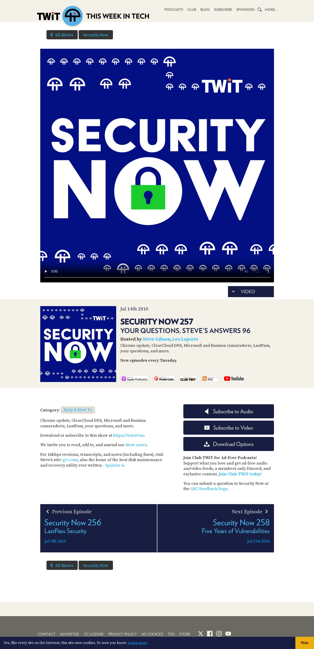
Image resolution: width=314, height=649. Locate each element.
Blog (205, 10)
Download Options (229, 444)
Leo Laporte (185, 339)
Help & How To (78, 410)
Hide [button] (304, 642)
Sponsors (245, 10)
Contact (46, 634)
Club (191, 10)
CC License (94, 634)
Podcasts (173, 10)
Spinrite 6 (114, 465)
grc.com (70, 459)
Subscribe (223, 10)
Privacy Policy (122, 634)
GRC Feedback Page (208, 488)
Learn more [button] (137, 642)
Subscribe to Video (228, 427)
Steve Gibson (156, 339)
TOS (171, 634)
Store (184, 634)
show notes (136, 445)
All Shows (60, 35)
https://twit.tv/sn (128, 435)
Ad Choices (152, 634)
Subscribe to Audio (228, 411)
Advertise (69, 634)
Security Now (95, 35)
